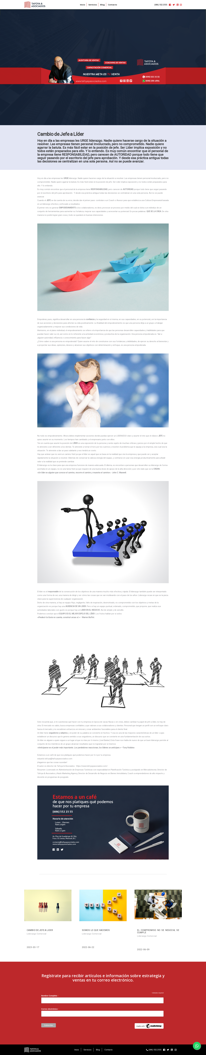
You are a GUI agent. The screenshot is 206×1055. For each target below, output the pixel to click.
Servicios (92, 4)
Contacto (112, 4)
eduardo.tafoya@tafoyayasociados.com (54, 758)
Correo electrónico (50, 1009)
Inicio (82, 4)
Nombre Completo (50, 996)
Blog (102, 4)
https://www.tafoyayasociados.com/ (92, 766)
